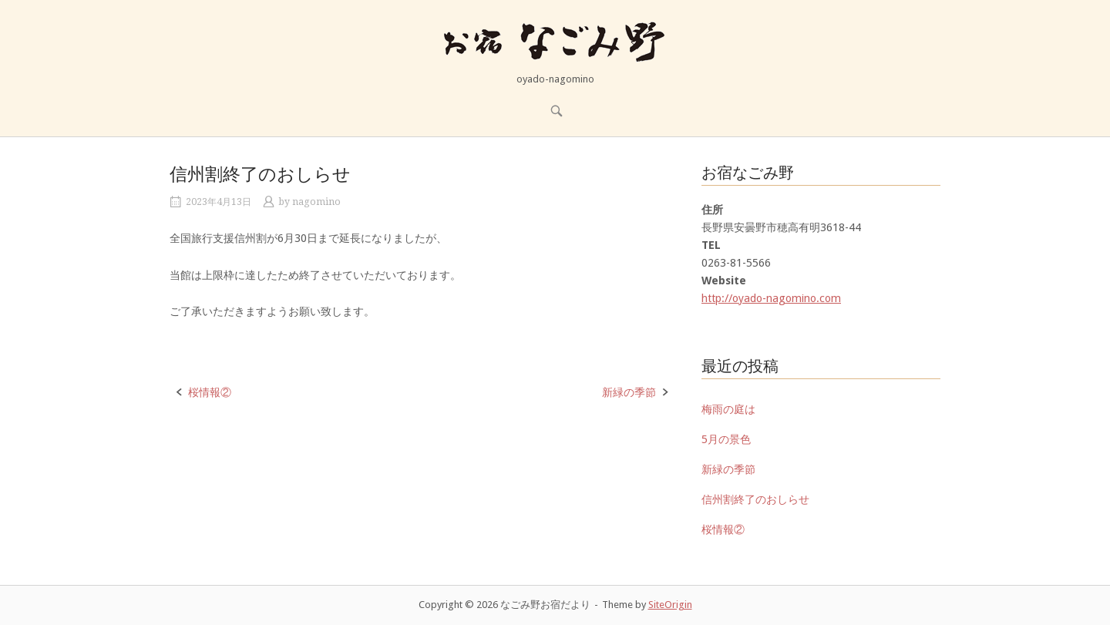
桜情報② (209, 392)
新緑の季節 (629, 392)
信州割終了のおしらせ (755, 499)
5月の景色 (726, 439)
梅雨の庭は (728, 409)
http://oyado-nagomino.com (771, 298)
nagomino (316, 202)
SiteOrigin (670, 604)
